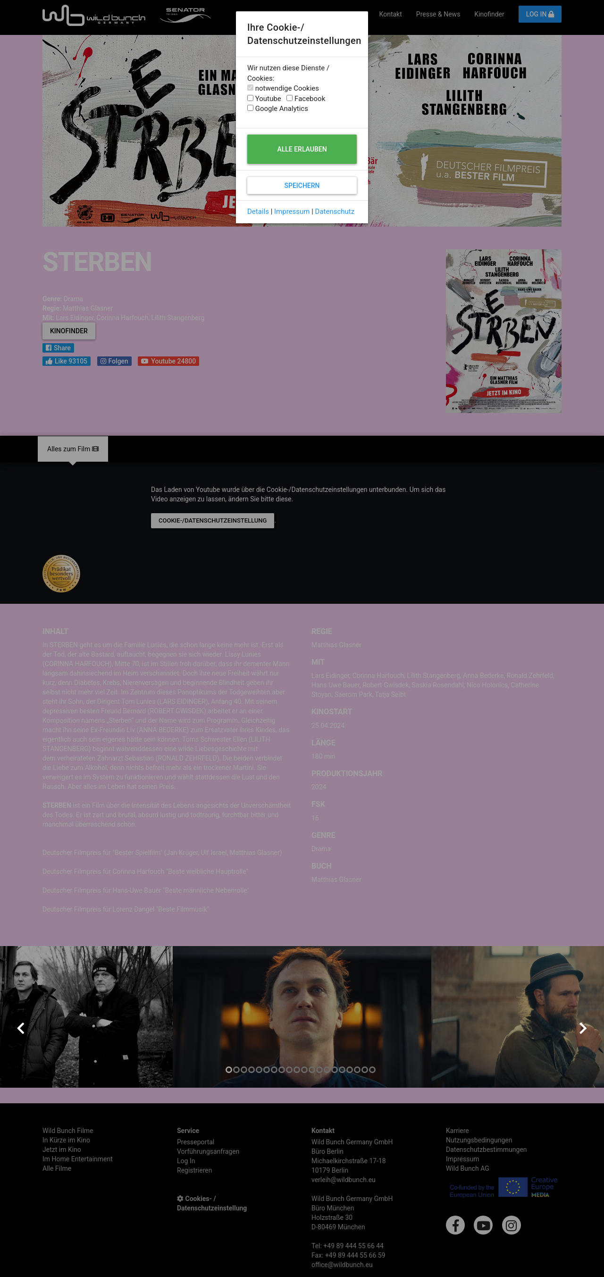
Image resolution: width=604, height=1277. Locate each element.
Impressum (292, 211)
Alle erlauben (302, 149)
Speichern (301, 185)
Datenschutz (335, 211)
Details (258, 211)
